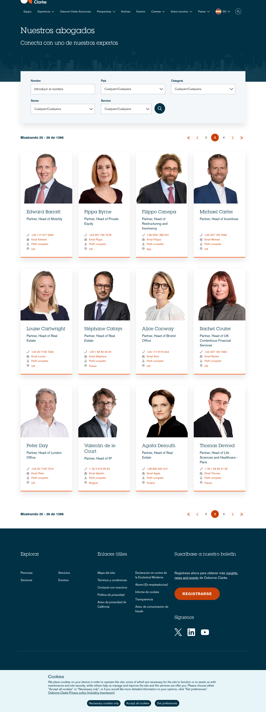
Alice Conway (158, 329)
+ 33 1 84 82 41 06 (216, 468)
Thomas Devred (217, 446)
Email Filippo (154, 239)
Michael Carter (216, 212)
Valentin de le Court (99, 449)
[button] (204, 12)
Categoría (177, 80)
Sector (35, 100)
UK (33, 249)
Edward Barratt (44, 212)
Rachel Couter (215, 329)
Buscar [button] (238, 11)
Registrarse (197, 594)
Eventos (140, 11)
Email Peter (37, 473)
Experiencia (44, 11)
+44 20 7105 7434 (42, 352)
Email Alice (153, 356)
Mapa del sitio (106, 573)
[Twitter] (178, 632)
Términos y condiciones (112, 580)
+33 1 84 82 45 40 (100, 352)
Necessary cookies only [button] (104, 703)
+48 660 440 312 (157, 468)
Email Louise (38, 356)
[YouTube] (205, 632)
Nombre (36, 80)
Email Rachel (211, 356)
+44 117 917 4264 (42, 235)
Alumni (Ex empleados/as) (151, 584)
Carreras (156, 11)
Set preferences (167, 703)
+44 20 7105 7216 (42, 468)
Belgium (93, 482)
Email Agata (153, 473)
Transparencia (144, 599)
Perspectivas (104, 11)
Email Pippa (95, 239)
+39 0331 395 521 (158, 235)
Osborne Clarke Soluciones (75, 11)
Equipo (28, 11)
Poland (151, 482)
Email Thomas (212, 473)
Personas (27, 573)
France (93, 365)
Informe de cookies (147, 592)
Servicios (64, 573)
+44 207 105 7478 (100, 235)
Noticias (125, 11)
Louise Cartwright (46, 329)
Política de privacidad (111, 595)
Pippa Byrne (97, 212)
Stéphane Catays (103, 329)
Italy (149, 249)
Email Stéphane (97, 356)
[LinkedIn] (191, 632)
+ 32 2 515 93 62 (99, 468)
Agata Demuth (158, 446)
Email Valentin (96, 473)
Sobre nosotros (179, 11)
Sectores (26, 580)
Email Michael (212, 239)
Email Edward (39, 239)
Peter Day (37, 446)
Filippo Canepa (159, 212)
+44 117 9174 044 (158, 352)
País (103, 80)
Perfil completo (39, 244)
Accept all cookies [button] (137, 703)
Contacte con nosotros (112, 587)
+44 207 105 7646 (215, 235)
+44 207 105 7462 (215, 352)
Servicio (106, 100)
